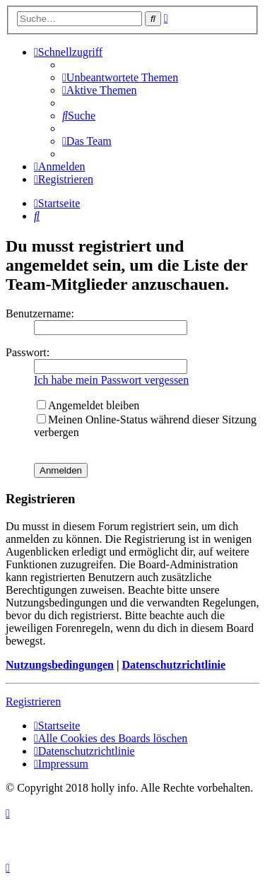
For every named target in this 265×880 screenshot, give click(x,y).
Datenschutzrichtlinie (173, 665)
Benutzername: (40, 313)
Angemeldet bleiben (88, 405)
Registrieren (33, 702)
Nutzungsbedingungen (60, 665)
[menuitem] (120, 77)
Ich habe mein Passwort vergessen (111, 380)
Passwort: (27, 352)
